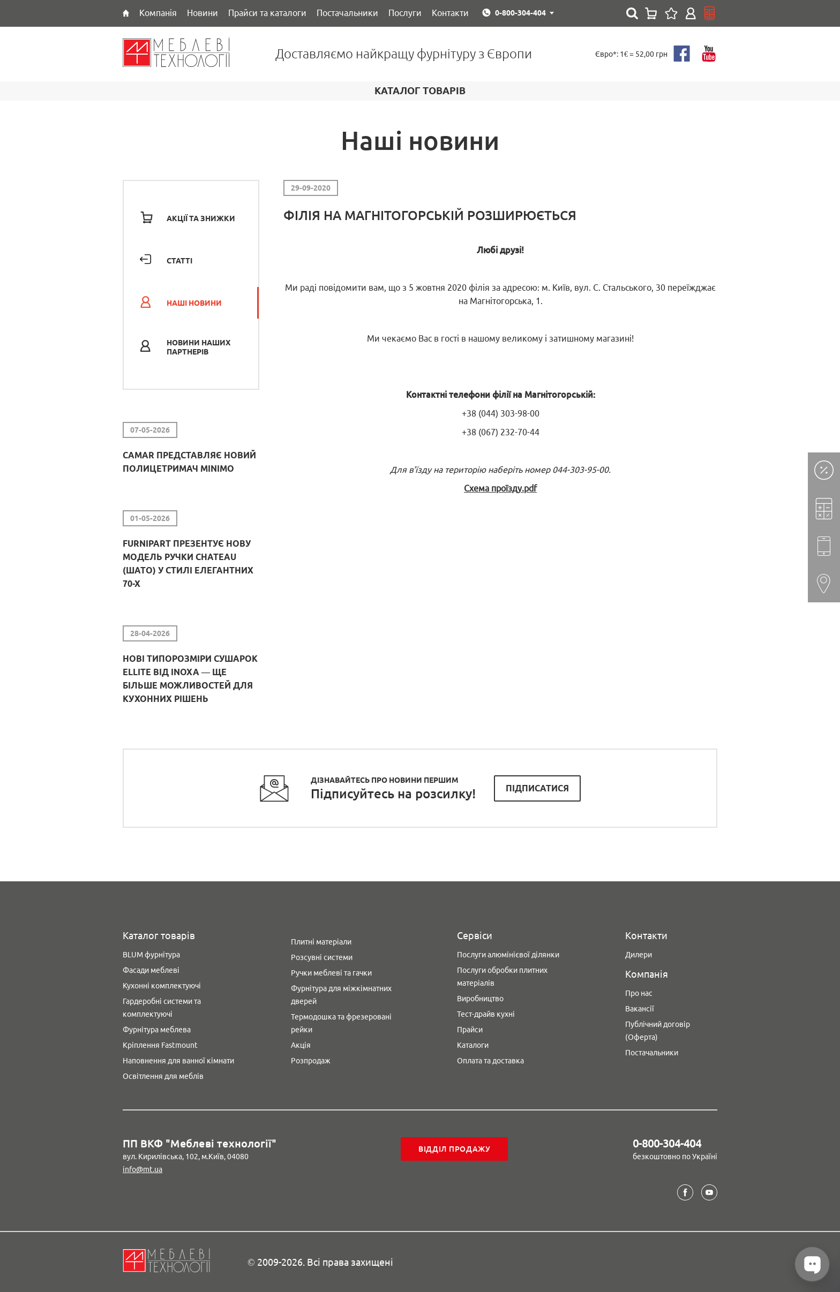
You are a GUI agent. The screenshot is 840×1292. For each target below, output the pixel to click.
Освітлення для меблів (163, 1076)
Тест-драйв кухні (486, 1014)
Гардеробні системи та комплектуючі (162, 1007)
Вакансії (639, 1008)
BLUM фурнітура (151, 954)
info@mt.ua (142, 1169)
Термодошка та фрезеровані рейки (341, 1023)
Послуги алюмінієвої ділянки (508, 954)
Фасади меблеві (151, 970)
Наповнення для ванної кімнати (178, 1060)
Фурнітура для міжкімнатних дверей (341, 995)
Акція (301, 1045)
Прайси (470, 1029)
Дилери (638, 954)
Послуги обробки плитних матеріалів (502, 976)
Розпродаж (311, 1060)
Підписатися (537, 788)
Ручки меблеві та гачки (331, 973)
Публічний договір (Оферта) (657, 1030)
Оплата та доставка (490, 1060)
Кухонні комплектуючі (162, 985)
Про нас (638, 993)
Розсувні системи (321, 957)
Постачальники (651, 1052)
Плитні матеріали (321, 942)
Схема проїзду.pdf (500, 488)
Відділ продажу (454, 1149)
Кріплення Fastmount (160, 1045)
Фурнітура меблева (157, 1029)
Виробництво (480, 998)
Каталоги (473, 1045)
